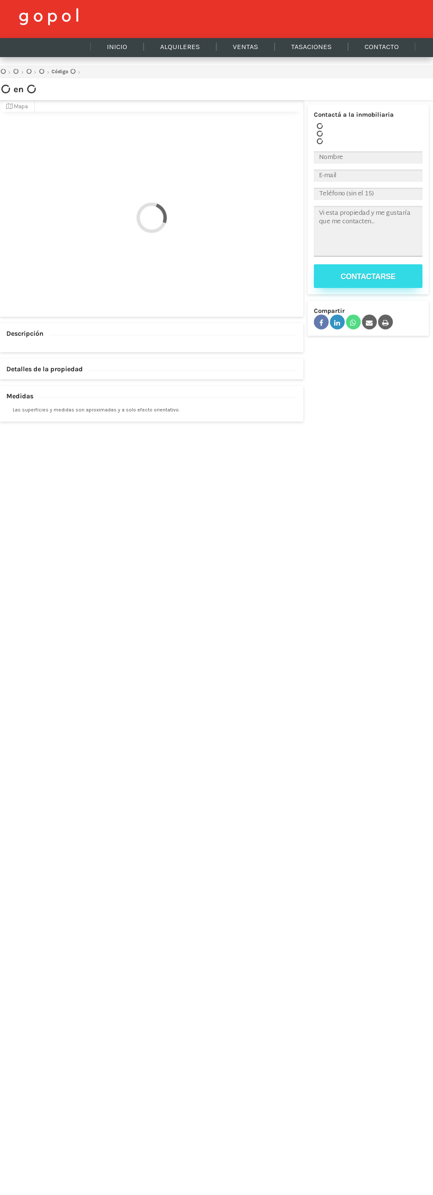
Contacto (382, 47)
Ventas (245, 47)
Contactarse (367, 276)
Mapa (17, 106)
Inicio (117, 47)
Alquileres (180, 47)
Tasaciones (311, 47)
